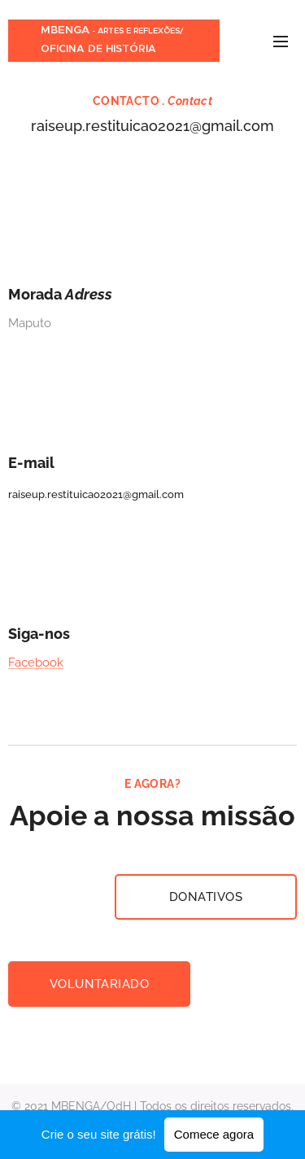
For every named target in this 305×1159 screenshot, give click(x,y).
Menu (280, 41)
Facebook (35, 662)
